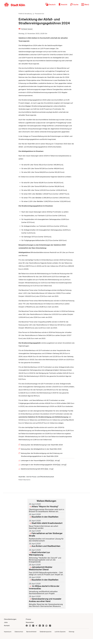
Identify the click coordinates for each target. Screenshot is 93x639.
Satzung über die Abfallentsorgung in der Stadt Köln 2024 (42, 445)
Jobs (6, 622)
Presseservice (39, 14)
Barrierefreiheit (31, 632)
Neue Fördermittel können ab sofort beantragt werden (46, 524)
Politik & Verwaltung (25, 14)
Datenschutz (19, 632)
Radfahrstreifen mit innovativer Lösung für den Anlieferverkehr (46, 536)
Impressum (7, 632)
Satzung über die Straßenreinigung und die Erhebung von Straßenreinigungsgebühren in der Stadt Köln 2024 (41, 454)
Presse (28, 619)
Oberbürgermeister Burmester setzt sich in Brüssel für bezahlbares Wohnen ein (46, 508)
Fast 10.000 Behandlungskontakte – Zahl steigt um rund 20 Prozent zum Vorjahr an (46, 569)
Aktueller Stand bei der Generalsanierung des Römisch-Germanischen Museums (46, 601)
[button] (85, 4)
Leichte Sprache (60, 632)
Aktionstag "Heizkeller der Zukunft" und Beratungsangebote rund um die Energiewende (46, 556)
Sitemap (71, 632)
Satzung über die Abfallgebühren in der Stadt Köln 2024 (41, 449)
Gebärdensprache (45, 632)
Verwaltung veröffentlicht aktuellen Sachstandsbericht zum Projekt (46, 589)
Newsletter (30, 622)
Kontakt (7, 625)
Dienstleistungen (10, 619)
